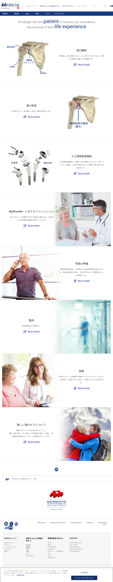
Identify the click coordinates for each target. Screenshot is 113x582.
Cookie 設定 (84, 573)
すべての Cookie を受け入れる (84, 579)
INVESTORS (82, 6)
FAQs (47, 13)
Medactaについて (32, 6)
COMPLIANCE (51, 558)
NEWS (49, 555)
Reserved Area (41, 523)
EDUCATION (51, 549)
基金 (5, 551)
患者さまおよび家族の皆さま (21, 479)
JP (96, 6)
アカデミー (8, 549)
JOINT (49, 543)
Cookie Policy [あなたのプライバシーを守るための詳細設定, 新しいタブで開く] (20, 576)
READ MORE (84, 64)
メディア (7, 545)
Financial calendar (75, 551)
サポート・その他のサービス (56, 552)
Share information (75, 547)
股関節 (5, 13)
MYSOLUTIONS (52, 547)
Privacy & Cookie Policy (102, 523)
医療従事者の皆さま (69, 6)
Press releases (74, 545)
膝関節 (16, 13)
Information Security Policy (57, 523)
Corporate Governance (76, 549)
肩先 (27, 13)
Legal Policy (89, 523)
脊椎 (37, 13)
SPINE (49, 545)
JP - (93, 6)
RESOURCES (59, 13)
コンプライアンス (10, 547)
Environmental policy (76, 523)
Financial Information (76, 543)
